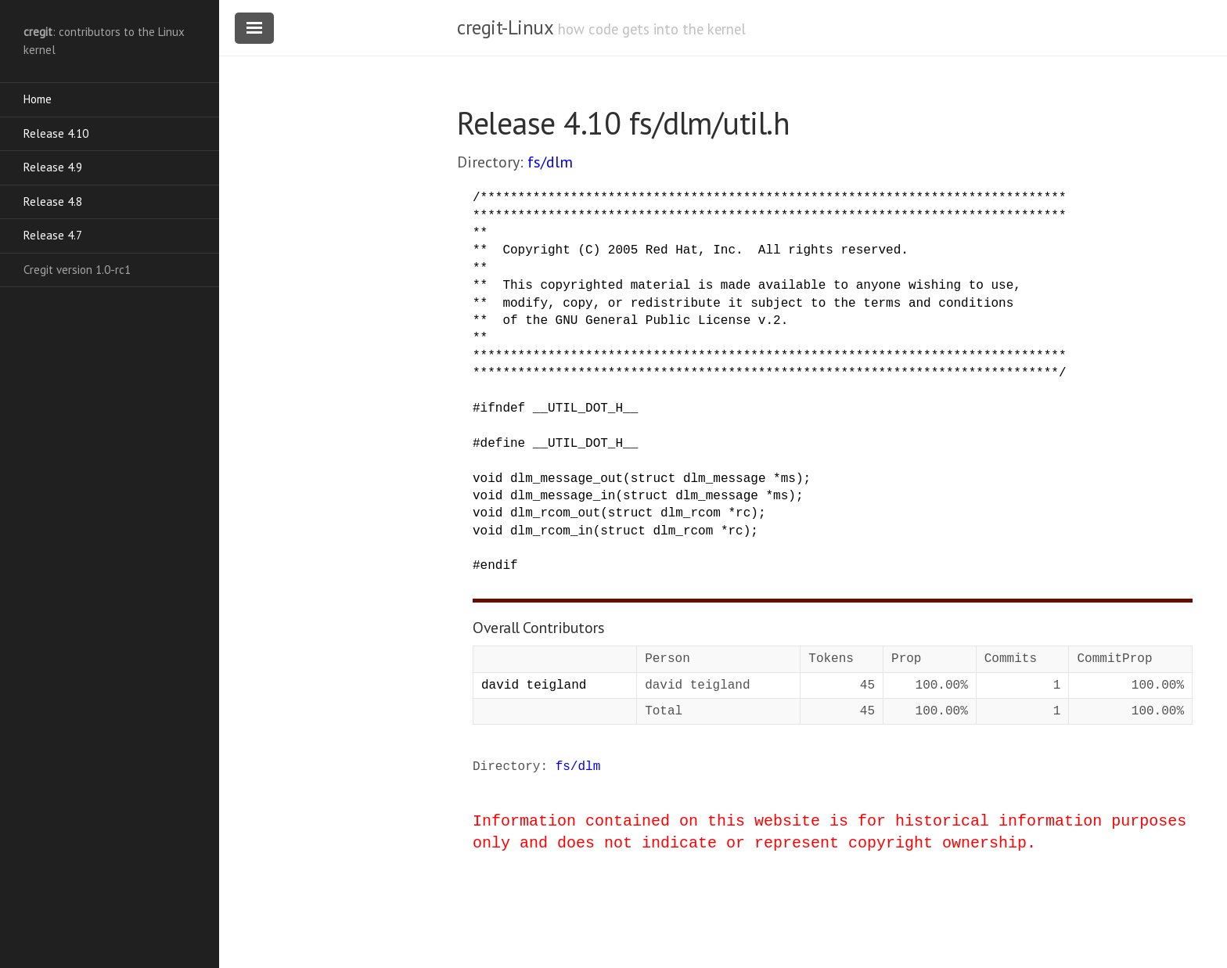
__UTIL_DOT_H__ (585, 408)
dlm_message (724, 479)
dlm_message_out (566, 479)
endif (499, 565)
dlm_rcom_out (555, 513)
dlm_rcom (690, 513)
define (503, 443)
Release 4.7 (52, 235)
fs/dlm (550, 162)
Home (37, 99)
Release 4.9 (52, 167)
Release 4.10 (55, 133)
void (487, 479)
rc (743, 513)
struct (653, 479)
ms (788, 479)
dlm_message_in (562, 496)
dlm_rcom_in (551, 531)
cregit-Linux (504, 27)
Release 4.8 (52, 201)
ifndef (503, 408)
